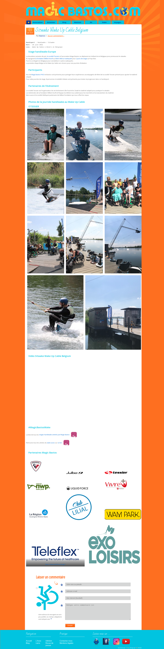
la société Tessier (53, 56)
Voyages (117, 22)
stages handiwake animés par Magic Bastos (58, 435)
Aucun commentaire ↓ (56, 36)
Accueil (29, 641)
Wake (104, 22)
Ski (91, 22)
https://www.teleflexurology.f (55, 564)
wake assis (51, 443)
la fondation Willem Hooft (44, 59)
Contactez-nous (66, 641)
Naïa (137, 648)
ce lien (63, 443)
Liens (38, 643)
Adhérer (49, 641)
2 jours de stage (81, 59)
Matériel (77, 22)
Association (38, 22)
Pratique (63, 634)
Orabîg (127, 648)
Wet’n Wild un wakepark (63, 59)
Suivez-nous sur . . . (101, 634)
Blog (64, 22)
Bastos (42, 36)
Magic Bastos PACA (37, 75)
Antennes (51, 22)
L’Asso (38, 641)
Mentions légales (66, 643)
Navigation (31, 634)
